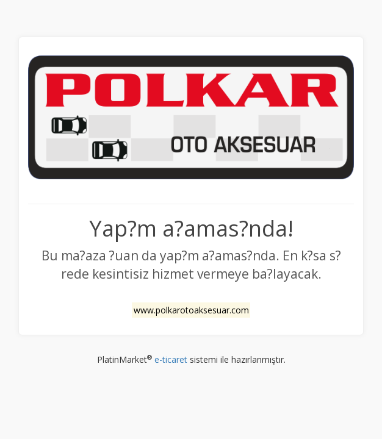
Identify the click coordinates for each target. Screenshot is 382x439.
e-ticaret (170, 359)
